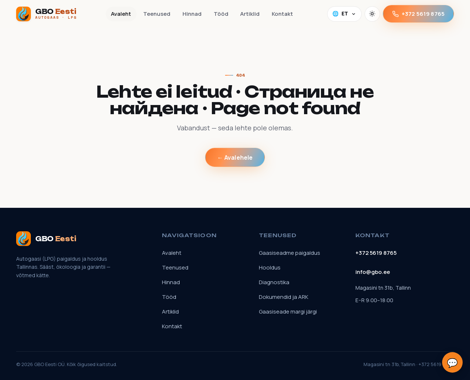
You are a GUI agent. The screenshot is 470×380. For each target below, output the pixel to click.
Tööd (221, 14)
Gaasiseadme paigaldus (289, 253)
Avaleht (121, 14)
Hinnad (192, 14)
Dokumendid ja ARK (283, 297)
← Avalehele (235, 157)
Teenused (156, 14)
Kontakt (282, 14)
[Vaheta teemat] (372, 14)
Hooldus (270, 267)
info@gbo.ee (372, 272)
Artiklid (250, 14)
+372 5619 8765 (418, 14)
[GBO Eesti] (46, 14)
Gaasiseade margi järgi (288, 311)
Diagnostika (274, 282)
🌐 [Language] (344, 14)
